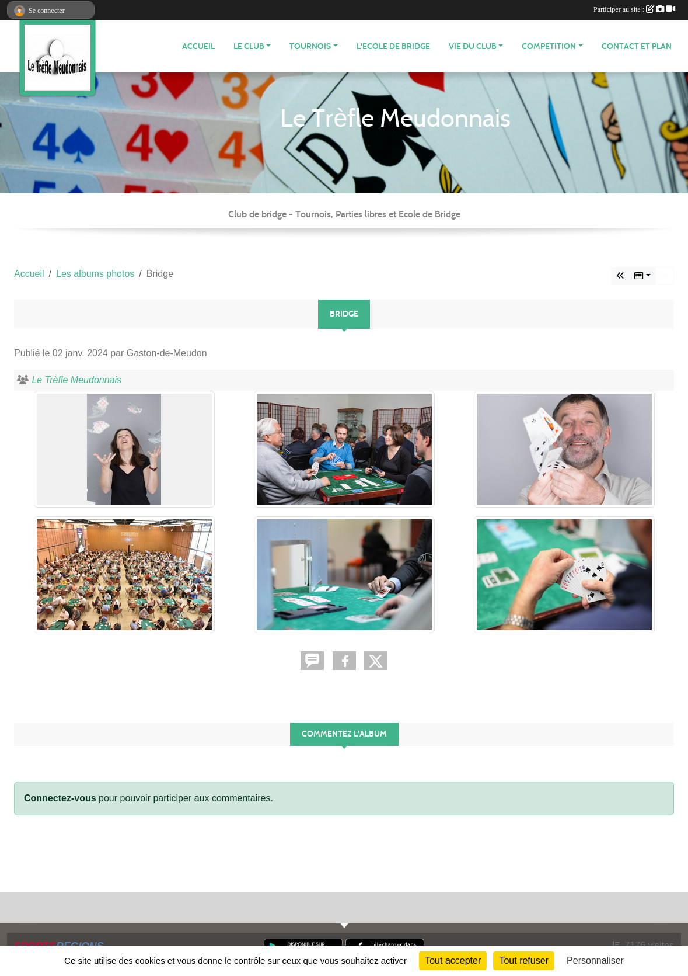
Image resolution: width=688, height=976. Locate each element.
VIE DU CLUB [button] (473, 46)
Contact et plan (637, 46)
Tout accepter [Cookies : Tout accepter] (453, 960)
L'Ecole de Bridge (393, 46)
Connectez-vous (60, 798)
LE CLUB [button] (248, 46)
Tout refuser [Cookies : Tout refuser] (523, 960)
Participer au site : (634, 9)
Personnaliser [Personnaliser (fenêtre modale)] (595, 960)
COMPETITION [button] (549, 46)
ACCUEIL (198, 46)
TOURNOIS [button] (310, 46)
